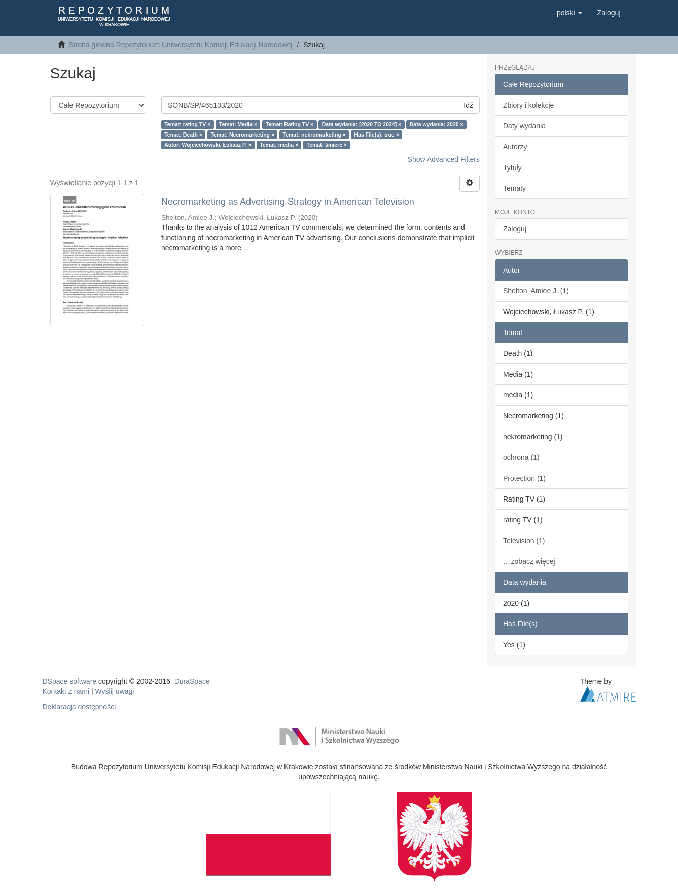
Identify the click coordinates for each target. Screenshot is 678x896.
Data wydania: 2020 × (436, 124)
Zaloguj (514, 229)
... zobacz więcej (529, 561)
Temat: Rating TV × (290, 124)
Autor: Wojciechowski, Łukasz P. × (207, 145)
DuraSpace (192, 681)
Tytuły (512, 167)
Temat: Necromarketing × (242, 134)
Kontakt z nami (66, 691)
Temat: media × (279, 145)
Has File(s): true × (376, 134)
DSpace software (70, 681)
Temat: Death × (183, 134)
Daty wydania (524, 126)
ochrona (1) (521, 457)
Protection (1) (524, 478)
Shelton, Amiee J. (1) (536, 291)
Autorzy (515, 147)
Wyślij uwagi (114, 691)
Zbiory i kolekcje (528, 105)
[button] (569, 12)
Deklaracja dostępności (79, 707)
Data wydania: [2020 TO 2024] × (362, 124)
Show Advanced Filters (444, 159)
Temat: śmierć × (327, 145)
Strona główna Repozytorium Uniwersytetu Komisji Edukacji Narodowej (180, 45)
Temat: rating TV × (187, 124)
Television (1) (524, 541)
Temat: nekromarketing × (314, 134)
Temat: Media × (238, 124)
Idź (468, 105)
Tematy (514, 188)
